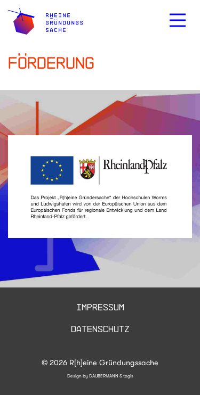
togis (128, 375)
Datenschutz (100, 328)
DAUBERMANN (103, 375)
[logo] (45, 21)
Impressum (100, 306)
